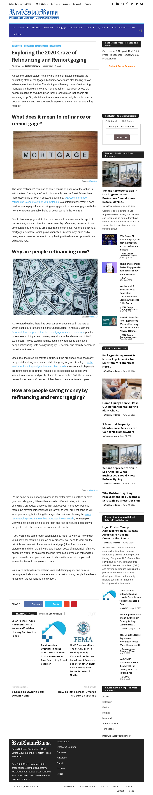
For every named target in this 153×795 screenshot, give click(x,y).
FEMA (124, 628)
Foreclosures (75, 27)
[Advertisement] (102, 14)
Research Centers (66, 747)
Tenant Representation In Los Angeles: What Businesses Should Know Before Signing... (119, 196)
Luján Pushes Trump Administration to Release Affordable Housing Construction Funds (24, 600)
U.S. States (42, 4)
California (107, 702)
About (66, 4)
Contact (77, 4)
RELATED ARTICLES (24, 585)
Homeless (48, 27)
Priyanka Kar (110, 436)
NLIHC (124, 608)
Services (55, 4)
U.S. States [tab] (128, 121)
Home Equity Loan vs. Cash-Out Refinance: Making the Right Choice (121, 406)
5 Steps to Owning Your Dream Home (28, 665)
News (132, 27)
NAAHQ (125, 676)
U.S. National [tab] (110, 121)
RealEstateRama (32, 65)
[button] (139, 31)
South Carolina (110, 723)
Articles (17, 34)
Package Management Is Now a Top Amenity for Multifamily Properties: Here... (118, 360)
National (55, 46)
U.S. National (21, 27)
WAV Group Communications (128, 254)
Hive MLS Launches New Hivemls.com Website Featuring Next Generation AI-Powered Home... (130, 324)
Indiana (106, 712)
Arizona (106, 696)
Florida (106, 707)
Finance (28, 46)
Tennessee (108, 728)
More (90, 27)
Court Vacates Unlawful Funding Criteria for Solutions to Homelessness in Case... (130, 597)
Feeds (88, 4)
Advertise (62, 757)
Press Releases (119, 27)
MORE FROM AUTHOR (50, 585)
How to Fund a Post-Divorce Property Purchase (77, 665)
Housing (36, 27)
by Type (103, 27)
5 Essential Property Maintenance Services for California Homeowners (119, 427)
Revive (124, 278)
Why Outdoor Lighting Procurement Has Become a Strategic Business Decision (121, 496)
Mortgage (61, 27)
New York (107, 718)
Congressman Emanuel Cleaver (128, 650)
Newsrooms (63, 741)
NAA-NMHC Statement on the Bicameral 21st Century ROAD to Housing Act (129, 666)
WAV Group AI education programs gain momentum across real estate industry (130, 243)
